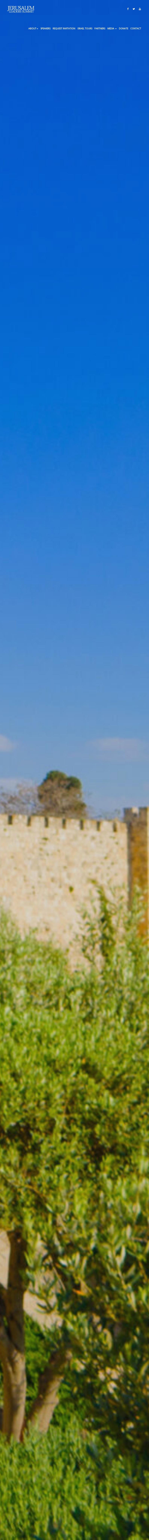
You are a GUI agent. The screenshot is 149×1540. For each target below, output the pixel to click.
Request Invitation (64, 28)
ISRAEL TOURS (85, 28)
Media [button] (112, 28)
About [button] (33, 28)
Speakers (45, 28)
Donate (123, 28)
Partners (99, 28)
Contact (135, 28)
